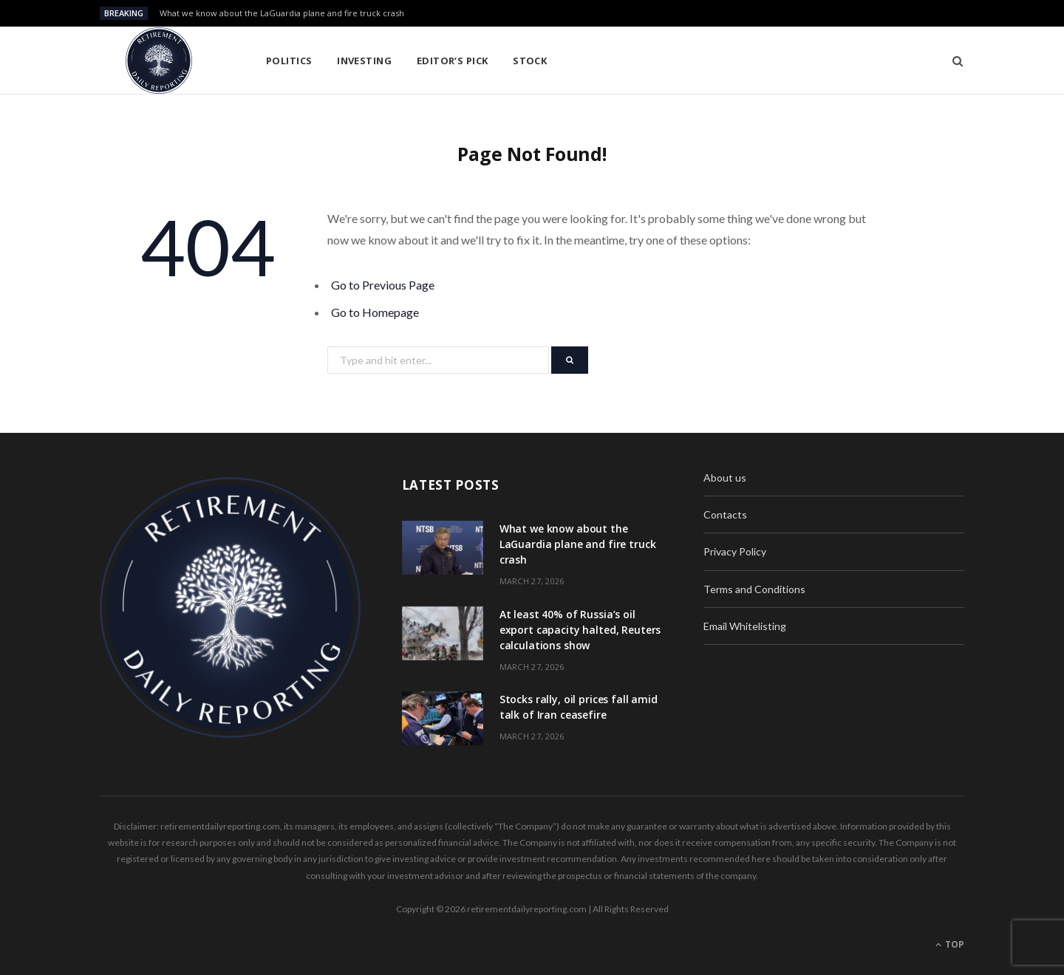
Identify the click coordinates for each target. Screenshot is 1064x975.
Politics (289, 60)
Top (949, 944)
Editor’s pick (452, 60)
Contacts (725, 514)
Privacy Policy (734, 551)
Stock (530, 60)
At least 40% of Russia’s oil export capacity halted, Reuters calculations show (580, 629)
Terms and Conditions (754, 589)
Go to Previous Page (382, 285)
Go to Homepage (375, 312)
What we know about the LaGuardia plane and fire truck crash (282, 13)
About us (724, 477)
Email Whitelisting (744, 626)
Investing (364, 60)
